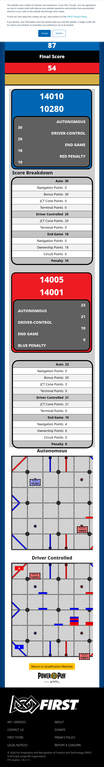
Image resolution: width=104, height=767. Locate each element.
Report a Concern (68, 745)
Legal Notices (18, 745)
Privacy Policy (77, 17)
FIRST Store (16, 737)
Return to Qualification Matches (52, 666)
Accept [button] (44, 33)
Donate (60, 730)
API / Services (17, 722)
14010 (52, 96)
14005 (52, 279)
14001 (52, 292)
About (59, 722)
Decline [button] (59, 33)
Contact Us (16, 730)
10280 (52, 108)
